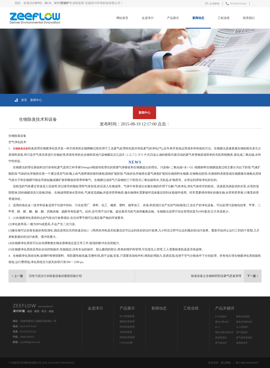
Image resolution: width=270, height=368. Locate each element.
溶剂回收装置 (127, 326)
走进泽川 (148, 18)
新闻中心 (36, 100)
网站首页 (122, 18)
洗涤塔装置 (126, 332)
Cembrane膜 (126, 342)
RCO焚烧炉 (242, 327)
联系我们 (249, 18)
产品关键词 (224, 308)
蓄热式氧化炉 (222, 321)
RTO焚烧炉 (221, 316)
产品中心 (227, 112)
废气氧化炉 (221, 342)
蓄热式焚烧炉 (243, 316)
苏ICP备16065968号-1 (247, 362)
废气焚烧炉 (242, 332)
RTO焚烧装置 (127, 316)
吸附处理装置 (127, 321)
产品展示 (173, 18)
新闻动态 (198, 18)
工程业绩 (224, 18)
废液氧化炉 (242, 342)
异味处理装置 (127, 337)
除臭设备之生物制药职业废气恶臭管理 (216, 276)
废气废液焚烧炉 (244, 337)
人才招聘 (117, 112)
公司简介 (254, 112)
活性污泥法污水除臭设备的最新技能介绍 (55, 276)
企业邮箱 (212, 3)
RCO (217, 327)
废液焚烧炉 (221, 337)
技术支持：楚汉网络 (219, 362)
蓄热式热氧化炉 (244, 321)
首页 (24, 100)
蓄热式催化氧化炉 (224, 332)
